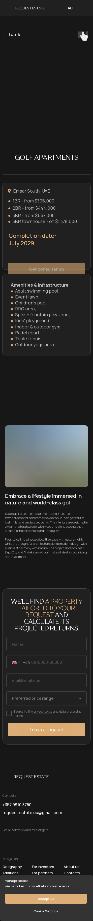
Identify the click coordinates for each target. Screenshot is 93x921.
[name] (46, 644)
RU (70, 8)
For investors (43, 866)
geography (12, 866)
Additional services (10, 874)
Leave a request (46, 729)
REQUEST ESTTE (30, 8)
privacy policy (42, 711)
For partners (42, 872)
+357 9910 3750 (16, 804)
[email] (46, 680)
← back (11, 35)
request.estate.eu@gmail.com (32, 812)
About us (71, 866)
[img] (82, 8)
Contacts (72, 872)
